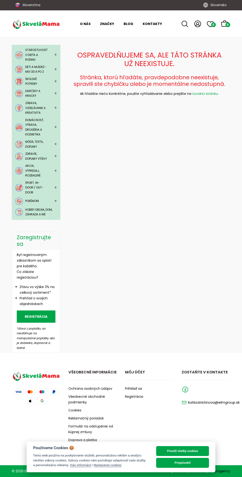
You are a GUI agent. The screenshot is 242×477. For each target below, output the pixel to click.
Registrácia (36, 316)
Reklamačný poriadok (86, 418)
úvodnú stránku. (205, 93)
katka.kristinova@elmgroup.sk (214, 402)
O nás (85, 23)
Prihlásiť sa (133, 388)
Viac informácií (80, 465)
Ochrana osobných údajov (90, 388)
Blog (128, 23)
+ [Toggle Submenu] (55, 55)
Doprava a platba (82, 440)
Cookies (74, 410)
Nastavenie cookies (107, 465)
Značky (107, 23)
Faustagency (219, 471)
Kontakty (152, 23)
